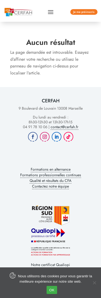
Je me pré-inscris (84, 12)
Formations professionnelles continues (50, 175)
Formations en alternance (51, 169)
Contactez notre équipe (50, 186)
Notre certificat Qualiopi (50, 264)
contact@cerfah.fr (64, 127)
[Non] (94, 282)
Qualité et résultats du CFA (50, 180)
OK (51, 290)
